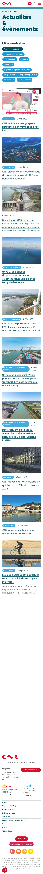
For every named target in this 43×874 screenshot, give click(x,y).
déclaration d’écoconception (21, 868)
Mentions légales (16, 858)
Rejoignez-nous (8, 813)
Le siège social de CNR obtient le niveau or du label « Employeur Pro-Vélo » (20, 582)
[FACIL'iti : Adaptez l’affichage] (30, 3)
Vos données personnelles (32, 858)
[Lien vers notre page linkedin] (12, 851)
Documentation (8, 824)
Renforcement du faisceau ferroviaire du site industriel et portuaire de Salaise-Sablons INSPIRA (19, 438)
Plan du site (6, 858)
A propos (5, 802)
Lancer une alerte (21, 860)
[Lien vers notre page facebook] (24, 851)
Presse (4, 827)
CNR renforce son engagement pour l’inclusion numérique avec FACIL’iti (20, 130)
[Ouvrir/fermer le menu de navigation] (39, 3)
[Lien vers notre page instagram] (18, 851)
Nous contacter (31, 770)
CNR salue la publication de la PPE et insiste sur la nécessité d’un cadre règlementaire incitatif (21, 330)
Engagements (8, 809)
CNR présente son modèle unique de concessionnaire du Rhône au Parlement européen (21, 178)
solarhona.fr (6, 794)
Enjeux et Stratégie (9, 806)
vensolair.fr (27, 795)
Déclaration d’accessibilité (12, 862)
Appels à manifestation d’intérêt (14, 820)
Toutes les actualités (12, 49)
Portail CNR (21, 839)
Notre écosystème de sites (21, 844)
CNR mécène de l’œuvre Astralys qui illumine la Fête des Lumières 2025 (21, 488)
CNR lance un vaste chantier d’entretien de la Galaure (18, 535)
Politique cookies (8, 860)
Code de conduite (34, 860)
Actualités (6, 817)
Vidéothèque (7, 831)
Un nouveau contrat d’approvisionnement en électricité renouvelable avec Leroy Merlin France (18, 280)
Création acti (26, 862)
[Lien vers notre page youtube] (30, 851)
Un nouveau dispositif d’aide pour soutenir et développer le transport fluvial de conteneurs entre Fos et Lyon (19, 384)
